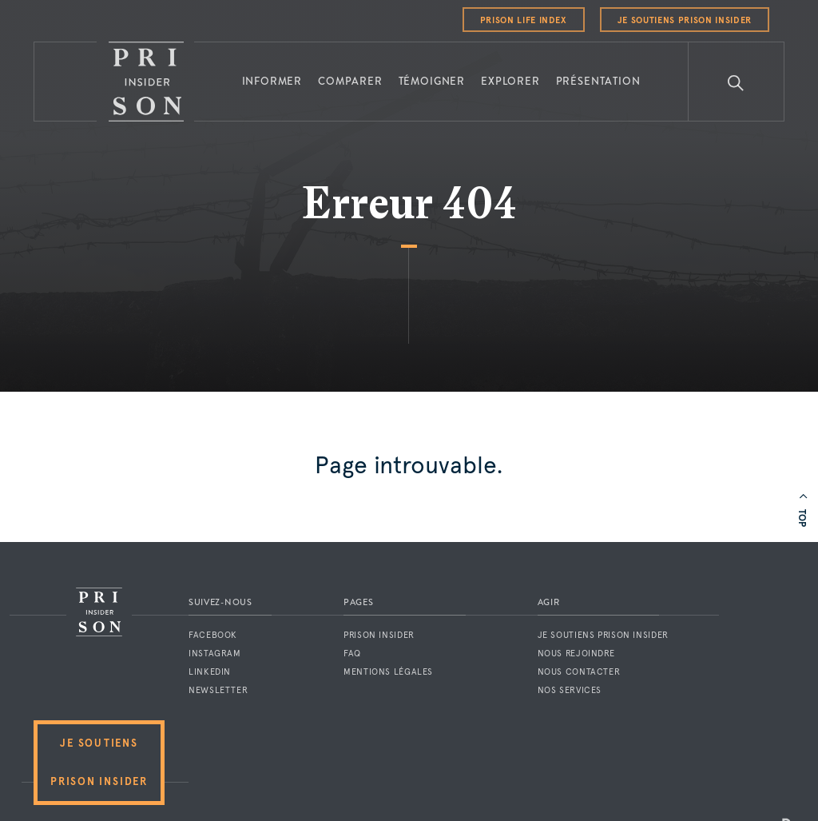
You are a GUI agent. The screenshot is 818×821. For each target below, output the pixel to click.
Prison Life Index (523, 20)
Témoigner (432, 81)
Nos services (570, 690)
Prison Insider (379, 635)
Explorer (510, 81)
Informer (272, 81)
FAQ (352, 653)
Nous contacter (579, 672)
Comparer (350, 81)
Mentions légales (388, 672)
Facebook (213, 635)
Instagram (215, 653)
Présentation (598, 81)
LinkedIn (210, 672)
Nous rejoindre (576, 653)
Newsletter (218, 690)
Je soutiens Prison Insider (684, 20)
